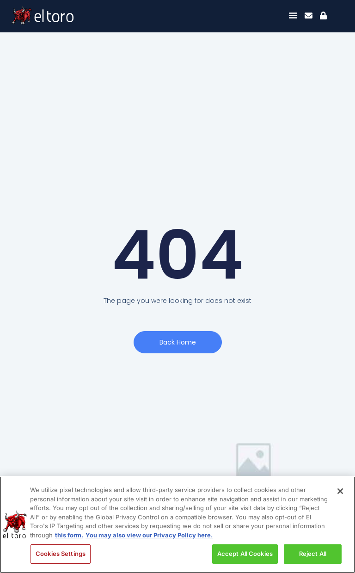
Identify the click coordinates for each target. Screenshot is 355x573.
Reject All (312, 553)
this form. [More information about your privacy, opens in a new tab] (69, 535)
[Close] (340, 491)
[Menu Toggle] (293, 15)
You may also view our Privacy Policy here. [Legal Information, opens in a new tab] (149, 535)
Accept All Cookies (245, 553)
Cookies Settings (61, 553)
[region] (177, 524)
